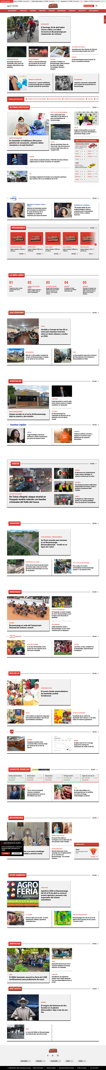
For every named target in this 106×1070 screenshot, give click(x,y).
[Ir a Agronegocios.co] (40, 769)
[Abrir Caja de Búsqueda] (96, 6)
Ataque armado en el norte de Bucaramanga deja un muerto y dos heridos (27, 415)
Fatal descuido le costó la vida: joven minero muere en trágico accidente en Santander (62, 402)
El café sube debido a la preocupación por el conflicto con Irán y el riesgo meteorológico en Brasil (83, 792)
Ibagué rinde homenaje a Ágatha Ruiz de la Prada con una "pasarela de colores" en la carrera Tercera (52, 290)
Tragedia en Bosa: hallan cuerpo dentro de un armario (15, 289)
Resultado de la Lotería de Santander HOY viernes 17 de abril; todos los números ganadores (84, 717)
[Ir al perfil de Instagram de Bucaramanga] (58, 1055)
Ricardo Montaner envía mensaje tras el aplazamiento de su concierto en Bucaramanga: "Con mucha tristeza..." (61, 854)
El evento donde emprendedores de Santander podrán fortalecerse (54, 693)
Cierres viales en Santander (37, 99)
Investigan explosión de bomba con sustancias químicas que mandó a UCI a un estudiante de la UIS (48, 177)
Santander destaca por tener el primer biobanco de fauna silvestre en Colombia (61, 965)
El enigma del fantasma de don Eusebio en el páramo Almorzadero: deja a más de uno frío (54, 1008)
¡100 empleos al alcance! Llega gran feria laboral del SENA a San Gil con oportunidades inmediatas (37, 717)
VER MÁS (22, 253)
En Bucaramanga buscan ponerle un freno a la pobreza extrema (83, 60)
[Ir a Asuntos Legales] (18, 424)
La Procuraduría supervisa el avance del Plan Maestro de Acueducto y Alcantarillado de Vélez (85, 356)
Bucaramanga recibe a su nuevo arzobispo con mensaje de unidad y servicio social (26, 852)
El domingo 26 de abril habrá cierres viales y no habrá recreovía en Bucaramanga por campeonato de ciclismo (53, 30)
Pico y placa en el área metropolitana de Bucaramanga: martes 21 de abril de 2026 (83, 567)
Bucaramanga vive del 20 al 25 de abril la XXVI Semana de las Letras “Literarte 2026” (84, 919)
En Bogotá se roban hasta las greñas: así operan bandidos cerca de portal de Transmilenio (85, 500)
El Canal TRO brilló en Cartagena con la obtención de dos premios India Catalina (62, 839)
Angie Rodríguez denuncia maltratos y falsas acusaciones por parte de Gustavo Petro (37, 436)
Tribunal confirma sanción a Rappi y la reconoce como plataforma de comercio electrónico (83, 436)
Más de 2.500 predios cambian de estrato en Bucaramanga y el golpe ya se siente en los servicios (37, 356)
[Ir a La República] (12, 732)
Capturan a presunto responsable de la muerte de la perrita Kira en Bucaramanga (85, 84)
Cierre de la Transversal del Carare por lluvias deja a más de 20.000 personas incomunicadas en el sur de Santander (37, 567)
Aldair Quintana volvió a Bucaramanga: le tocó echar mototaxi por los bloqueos (61, 628)
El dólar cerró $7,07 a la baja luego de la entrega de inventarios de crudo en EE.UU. (84, 744)
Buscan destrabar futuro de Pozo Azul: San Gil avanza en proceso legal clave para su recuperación (60, 146)
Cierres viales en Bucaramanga (74, 99)
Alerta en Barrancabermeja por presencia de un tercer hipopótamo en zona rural (37, 63)
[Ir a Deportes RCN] (16, 636)
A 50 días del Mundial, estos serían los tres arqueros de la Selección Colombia (36, 648)
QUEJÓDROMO (12, 11)
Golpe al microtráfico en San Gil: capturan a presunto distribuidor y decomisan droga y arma (85, 131)
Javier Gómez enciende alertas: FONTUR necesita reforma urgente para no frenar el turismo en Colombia (49, 160)
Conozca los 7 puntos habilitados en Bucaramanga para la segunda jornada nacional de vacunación (39, 84)
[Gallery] (53, 243)
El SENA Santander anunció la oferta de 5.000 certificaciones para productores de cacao (28, 978)
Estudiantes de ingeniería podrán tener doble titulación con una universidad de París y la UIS (62, 979)
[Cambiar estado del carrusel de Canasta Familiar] (12, 1)
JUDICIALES (23, 11)
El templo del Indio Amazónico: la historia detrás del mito (70, 289)
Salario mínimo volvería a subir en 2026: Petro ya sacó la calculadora (34, 291)
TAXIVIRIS (33, 11)
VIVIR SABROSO (93, 11)
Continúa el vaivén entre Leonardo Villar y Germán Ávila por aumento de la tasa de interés (37, 744)
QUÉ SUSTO (82, 11)
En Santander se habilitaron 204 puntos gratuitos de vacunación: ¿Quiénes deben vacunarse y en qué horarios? (26, 143)
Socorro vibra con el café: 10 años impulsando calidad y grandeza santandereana (37, 919)
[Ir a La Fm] (13, 198)
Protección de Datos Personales (66, 1068)
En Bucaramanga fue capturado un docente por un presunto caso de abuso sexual (61, 416)
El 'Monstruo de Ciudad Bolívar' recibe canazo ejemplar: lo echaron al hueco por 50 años (85, 474)
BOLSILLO (52, 11)
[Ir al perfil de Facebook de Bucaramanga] (47, 1055)
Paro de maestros (55, 99)
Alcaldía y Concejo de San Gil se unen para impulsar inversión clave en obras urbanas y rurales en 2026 (54, 332)
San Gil (90, 99)
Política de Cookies (82, 1068)
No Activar (17, 853)
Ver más (95, 107)
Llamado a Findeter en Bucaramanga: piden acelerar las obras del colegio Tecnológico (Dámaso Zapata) (59, 65)
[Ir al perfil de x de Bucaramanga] (52, 1055)
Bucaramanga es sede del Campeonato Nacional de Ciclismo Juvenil (25, 626)
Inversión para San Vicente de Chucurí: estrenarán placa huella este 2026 (84, 50)
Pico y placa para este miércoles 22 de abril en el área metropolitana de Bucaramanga (59, 117)
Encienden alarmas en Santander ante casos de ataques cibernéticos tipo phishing (15, 64)
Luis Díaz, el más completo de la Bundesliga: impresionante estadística (84, 648)
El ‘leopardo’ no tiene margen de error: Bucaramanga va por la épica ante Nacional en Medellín (61, 614)
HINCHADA (42, 11)
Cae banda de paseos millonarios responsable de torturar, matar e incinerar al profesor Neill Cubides (86, 487)
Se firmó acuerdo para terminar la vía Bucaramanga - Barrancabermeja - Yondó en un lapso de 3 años (54, 543)
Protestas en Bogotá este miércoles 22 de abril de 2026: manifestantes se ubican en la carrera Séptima (89, 290)
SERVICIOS (72, 11)
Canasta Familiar (5, 1)
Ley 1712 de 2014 (94, 1068)
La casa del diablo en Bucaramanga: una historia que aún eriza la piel (37, 1033)
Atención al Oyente (51, 1068)
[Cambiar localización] (89, 6)
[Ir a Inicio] (53, 6)
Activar (6, 853)
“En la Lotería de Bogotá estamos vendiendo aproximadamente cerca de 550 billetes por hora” (36, 792)
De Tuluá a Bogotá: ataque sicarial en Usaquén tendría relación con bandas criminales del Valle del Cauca (27, 499)
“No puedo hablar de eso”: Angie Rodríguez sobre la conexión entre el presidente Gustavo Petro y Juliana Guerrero (83, 210)
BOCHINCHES (62, 11)
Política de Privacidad (38, 1068)
